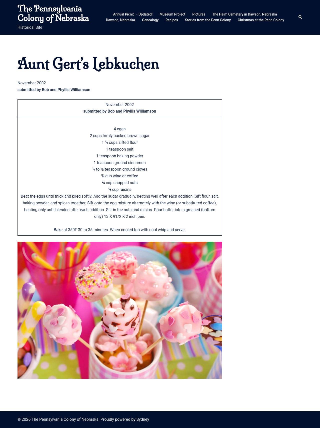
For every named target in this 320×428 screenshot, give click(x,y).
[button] (300, 17)
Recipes (172, 20)
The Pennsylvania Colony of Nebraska (53, 13)
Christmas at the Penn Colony (261, 20)
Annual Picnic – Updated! (133, 14)
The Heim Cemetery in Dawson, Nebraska (244, 14)
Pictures (198, 14)
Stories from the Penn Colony (208, 20)
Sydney (142, 419)
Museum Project (172, 14)
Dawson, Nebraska (120, 20)
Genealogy (150, 20)
